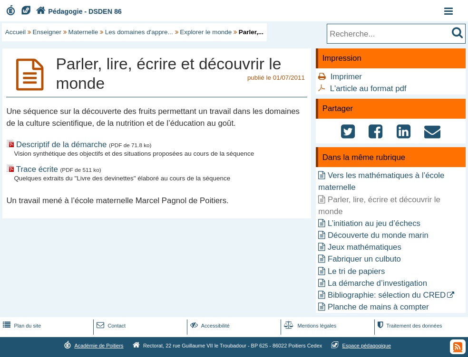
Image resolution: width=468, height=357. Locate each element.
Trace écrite (37, 169)
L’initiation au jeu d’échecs (374, 223)
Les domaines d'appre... (139, 32)
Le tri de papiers (356, 271)
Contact (110, 326)
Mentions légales (309, 326)
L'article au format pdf (368, 88)
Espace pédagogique (366, 345)
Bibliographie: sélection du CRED (387, 295)
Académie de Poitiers (98, 345)
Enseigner (47, 32)
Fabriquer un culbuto (364, 258)
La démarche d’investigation (377, 283)
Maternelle (83, 32)
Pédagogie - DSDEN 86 (78, 11)
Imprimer (346, 76)
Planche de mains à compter (378, 306)
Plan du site (21, 326)
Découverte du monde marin (378, 235)
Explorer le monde (206, 32)
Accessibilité (209, 326)
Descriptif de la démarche (62, 144)
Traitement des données (409, 326)
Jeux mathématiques (364, 247)
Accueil (15, 32)
